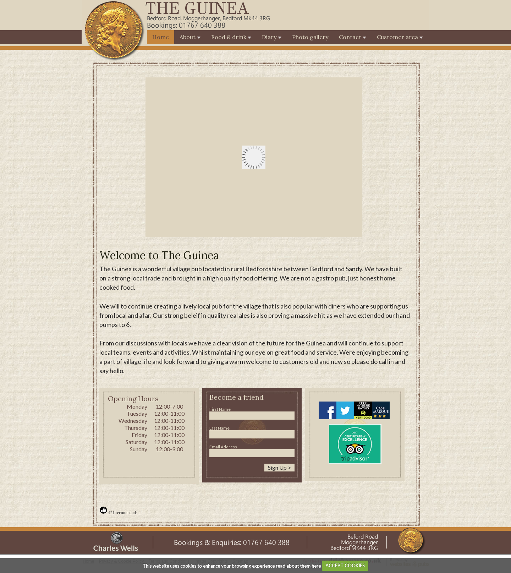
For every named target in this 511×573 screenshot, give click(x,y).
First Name (220, 409)
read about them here (298, 565)
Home (160, 36)
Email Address (223, 446)
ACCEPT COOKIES (345, 565)
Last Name (219, 428)
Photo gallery (310, 36)
